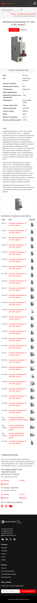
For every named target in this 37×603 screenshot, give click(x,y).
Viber (22, 480)
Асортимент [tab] (14, 30)
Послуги (3, 568)
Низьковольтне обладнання (27, 14)
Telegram (5, 484)
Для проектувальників (7, 571)
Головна (13, 14)
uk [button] (30, 3)
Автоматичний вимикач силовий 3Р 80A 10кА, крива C (18, 420)
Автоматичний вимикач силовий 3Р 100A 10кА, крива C (16, 428)
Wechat (23, 498)
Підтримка (4, 550)
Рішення (3, 553)
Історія (3, 556)
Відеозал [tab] (24, 30)
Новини (3, 559)
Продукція (4, 547)
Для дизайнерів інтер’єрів (8, 574)
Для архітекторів (6, 577)
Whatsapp (5, 480)
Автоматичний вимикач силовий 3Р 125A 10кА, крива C (16, 435)
